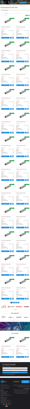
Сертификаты (27, 389)
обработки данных (12, 374)
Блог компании (20, 389)
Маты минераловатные (4, 392)
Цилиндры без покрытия (4, 397)
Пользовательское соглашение (5, 386)
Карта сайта (26, 390)
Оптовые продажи (16, 390)
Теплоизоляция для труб (4, 394)
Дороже (9, 13)
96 (8, 15)
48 (6, 15)
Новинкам (16, 13)
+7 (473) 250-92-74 (24, 1)
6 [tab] (15, 360)
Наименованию (12, 13)
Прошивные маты (8, 400)
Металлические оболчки (4, 393)
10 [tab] (18, 360)
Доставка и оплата (22, 390)
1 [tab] (13, 309)
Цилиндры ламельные (3, 398)
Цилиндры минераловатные (4, 391)
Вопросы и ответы (24, 393)
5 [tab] (16, 309)
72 (7, 15)
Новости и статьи (16, 389)
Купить (5, 37)
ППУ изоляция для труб (4, 401)
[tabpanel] (3, 307)
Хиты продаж (19, 13)
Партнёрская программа (18, 393)
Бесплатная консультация (25, 381)
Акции (8, 393)
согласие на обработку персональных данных (23, 385)
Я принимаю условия (9, 374)
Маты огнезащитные (3, 400)
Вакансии (24, 389)
